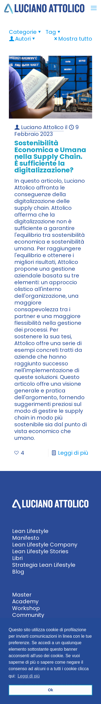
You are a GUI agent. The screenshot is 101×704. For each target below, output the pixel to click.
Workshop (26, 608)
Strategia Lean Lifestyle (43, 565)
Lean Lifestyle (30, 531)
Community (28, 615)
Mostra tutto (72, 38)
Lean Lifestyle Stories (40, 551)
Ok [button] (50, 690)
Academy (25, 601)
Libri (17, 558)
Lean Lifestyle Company (44, 544)
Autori (22, 38)
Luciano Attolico (42, 127)
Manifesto (25, 538)
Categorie (25, 32)
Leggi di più (73, 453)
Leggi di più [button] (29, 676)
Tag (53, 32)
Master (22, 594)
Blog (18, 571)
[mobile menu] (93, 8)
